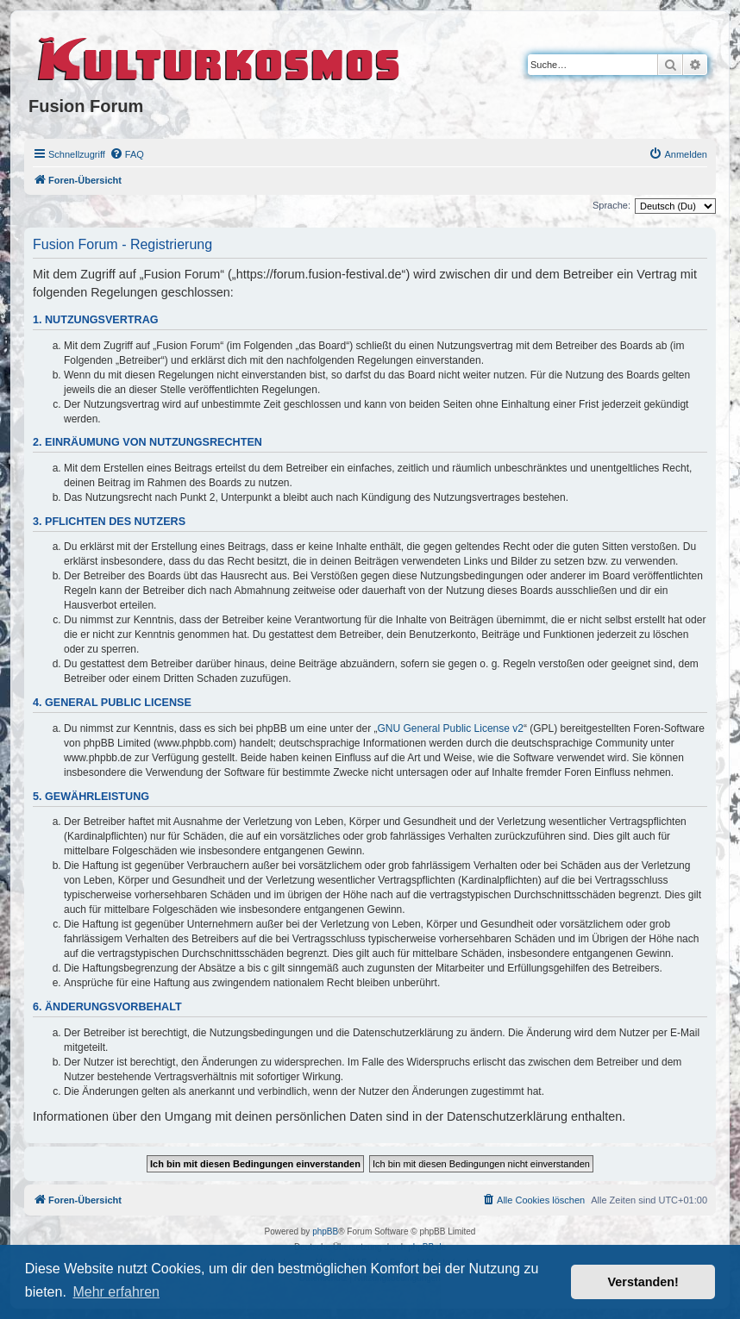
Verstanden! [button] (643, 1282)
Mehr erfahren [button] (116, 1292)
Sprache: (611, 205)
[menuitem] (127, 154)
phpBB (325, 1231)
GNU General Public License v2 (451, 728)
